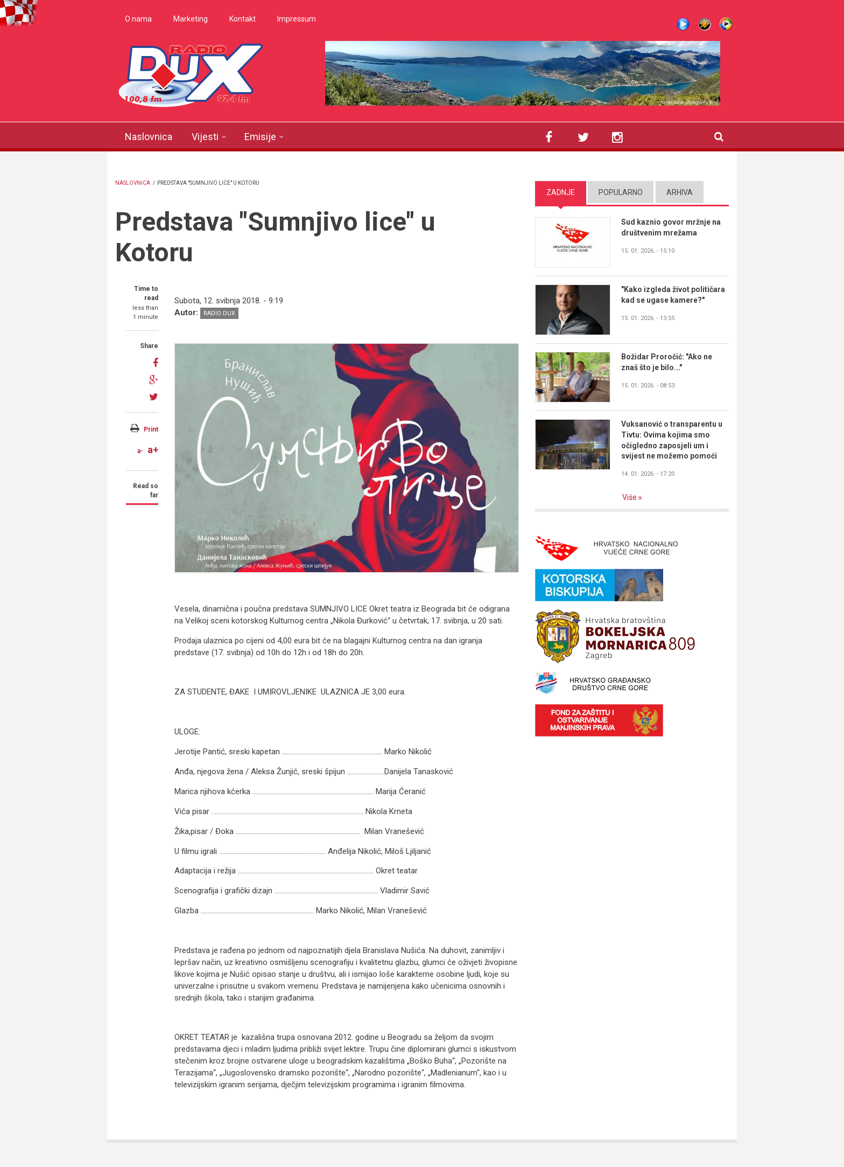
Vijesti (205, 136)
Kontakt (242, 19)
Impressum (296, 19)
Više (630, 497)
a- (140, 451)
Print (151, 429)
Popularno (621, 192)
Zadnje (560, 192)
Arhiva (679, 192)
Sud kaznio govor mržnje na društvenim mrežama (671, 227)
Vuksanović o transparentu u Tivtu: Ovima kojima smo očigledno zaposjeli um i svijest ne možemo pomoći (671, 440)
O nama (138, 19)
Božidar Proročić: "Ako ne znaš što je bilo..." (666, 362)
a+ (152, 449)
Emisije (260, 136)
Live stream (683, 24)
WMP (726, 24)
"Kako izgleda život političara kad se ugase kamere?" (673, 294)
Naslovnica (148, 136)
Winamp (704, 24)
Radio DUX (219, 313)
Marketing (190, 19)
